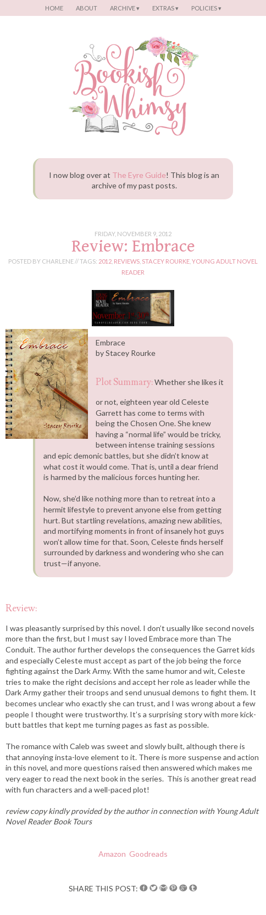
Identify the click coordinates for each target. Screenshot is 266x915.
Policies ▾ (206, 8)
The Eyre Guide (139, 175)
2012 (105, 261)
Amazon (112, 853)
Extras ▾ (165, 8)
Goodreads (148, 853)
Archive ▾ (125, 8)
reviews (127, 261)
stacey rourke (166, 261)
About (86, 8)
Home (54, 8)
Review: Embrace (133, 246)
